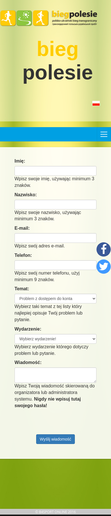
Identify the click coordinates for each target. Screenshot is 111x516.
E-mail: (22, 228)
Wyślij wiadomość (55, 439)
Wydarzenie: (28, 329)
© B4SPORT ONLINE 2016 (55, 511)
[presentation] (44, 419)
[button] (55, 102)
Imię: (20, 161)
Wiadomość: (28, 362)
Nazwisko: (26, 194)
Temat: (22, 288)
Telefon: (23, 255)
